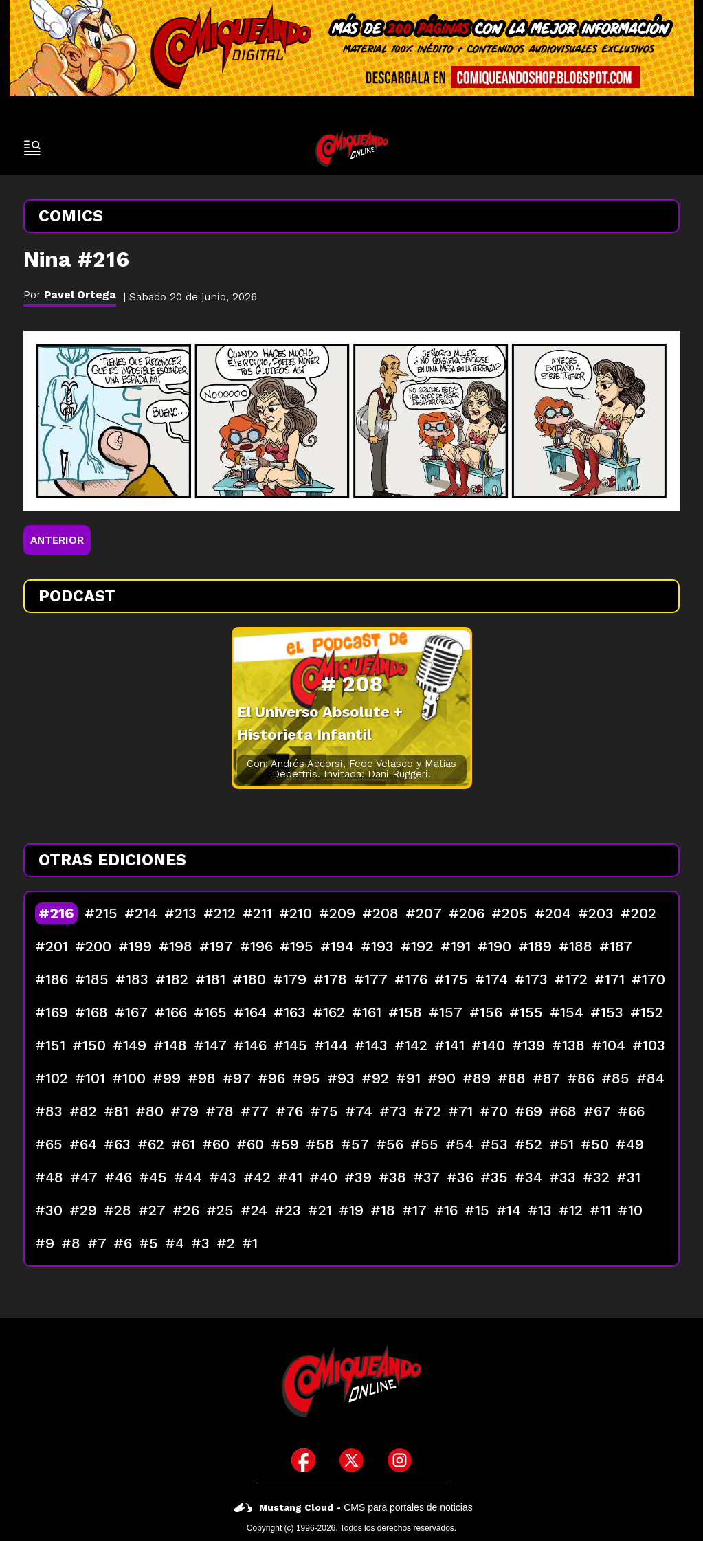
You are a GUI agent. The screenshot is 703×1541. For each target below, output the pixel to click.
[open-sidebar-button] (32, 148)
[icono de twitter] (351, 1460)
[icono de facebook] (303, 1460)
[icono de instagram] (400, 1460)
